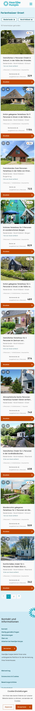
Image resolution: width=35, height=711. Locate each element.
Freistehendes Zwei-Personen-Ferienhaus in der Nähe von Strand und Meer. (17, 169)
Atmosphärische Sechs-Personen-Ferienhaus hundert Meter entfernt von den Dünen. (17, 398)
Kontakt (4, 629)
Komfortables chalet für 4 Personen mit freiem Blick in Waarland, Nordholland (14, 565)
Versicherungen (7, 635)
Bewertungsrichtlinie (9, 682)
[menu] (31, 3)
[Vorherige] (3, 596)
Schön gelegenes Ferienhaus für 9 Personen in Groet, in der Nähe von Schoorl (17, 115)
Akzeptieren (21, 707)
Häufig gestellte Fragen (10, 632)
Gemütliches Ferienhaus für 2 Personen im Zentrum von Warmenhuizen (15, 339)
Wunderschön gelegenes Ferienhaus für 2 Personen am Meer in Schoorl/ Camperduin (17, 508)
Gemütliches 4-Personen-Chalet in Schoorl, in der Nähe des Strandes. (17, 59)
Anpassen (8, 707)
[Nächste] (19, 596)
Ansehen (6, 82)
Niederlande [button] (8, 19)
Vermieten (7, 648)
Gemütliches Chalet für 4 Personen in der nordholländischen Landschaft (17, 452)
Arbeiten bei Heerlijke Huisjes (12, 641)
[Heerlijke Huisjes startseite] (11, 3)
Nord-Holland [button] (25, 19)
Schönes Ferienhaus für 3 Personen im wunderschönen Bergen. (17, 228)
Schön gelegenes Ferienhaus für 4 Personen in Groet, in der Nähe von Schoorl (17, 285)
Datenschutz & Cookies (10, 676)
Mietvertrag (5, 671)
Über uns (4, 638)
